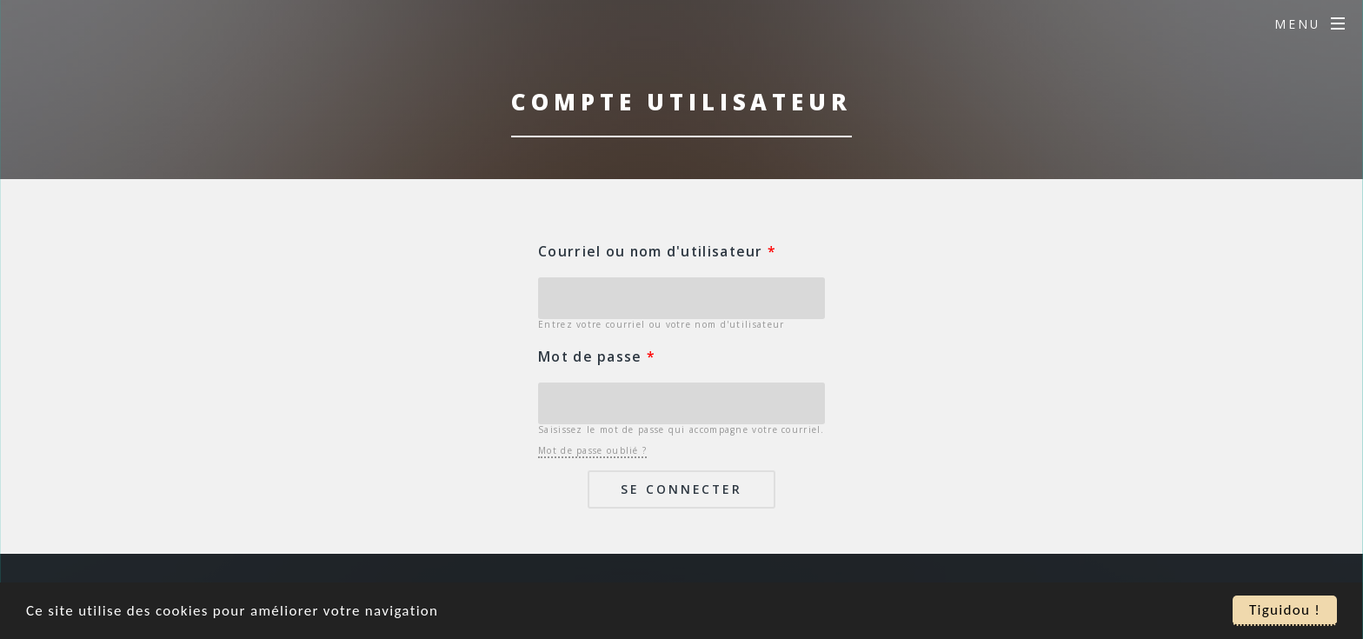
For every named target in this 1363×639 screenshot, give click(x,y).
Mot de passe (596, 356)
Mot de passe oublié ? (592, 450)
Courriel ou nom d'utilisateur (657, 251)
